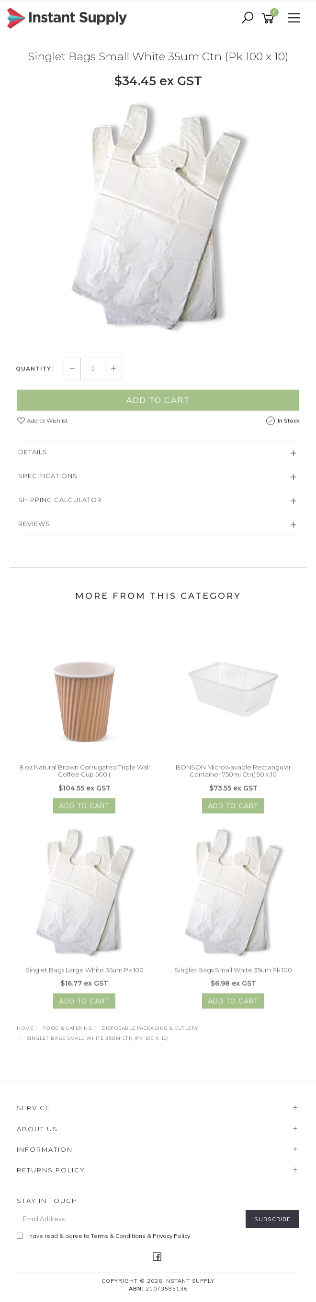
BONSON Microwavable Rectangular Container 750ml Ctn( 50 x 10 (233, 776)
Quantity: (34, 374)
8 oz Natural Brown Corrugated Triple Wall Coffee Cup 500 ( (84, 776)
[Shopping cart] (269, 18)
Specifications (48, 481)
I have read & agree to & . (104, 1235)
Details (32, 457)
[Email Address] (131, 1219)
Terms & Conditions (118, 1235)
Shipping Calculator (60, 505)
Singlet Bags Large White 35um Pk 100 (84, 975)
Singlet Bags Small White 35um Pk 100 (233, 975)
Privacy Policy (171, 1235)
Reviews (34, 529)
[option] (158, 216)
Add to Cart (158, 405)
